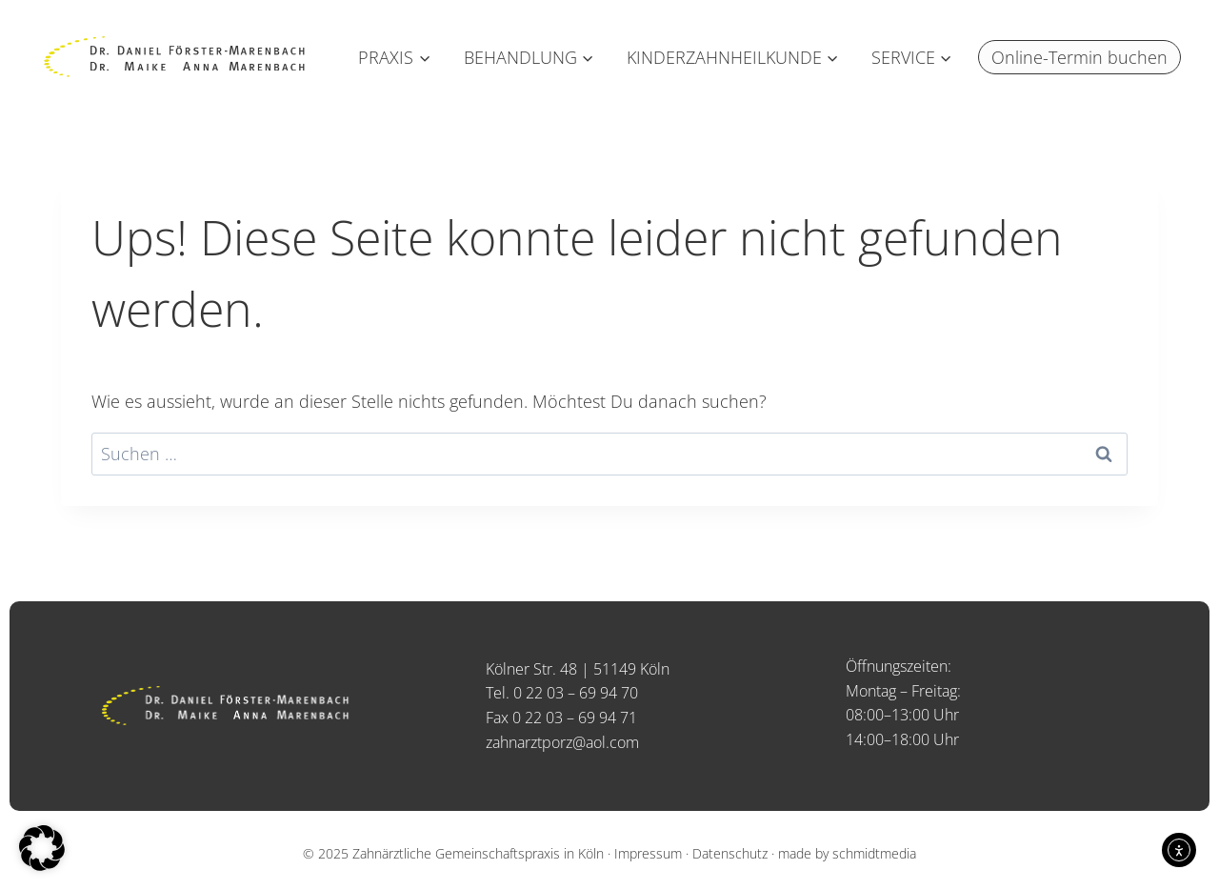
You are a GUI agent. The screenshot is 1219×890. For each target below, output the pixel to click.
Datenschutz (730, 853)
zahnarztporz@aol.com (562, 742)
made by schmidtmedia (847, 853)
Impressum (648, 853)
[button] (42, 848)
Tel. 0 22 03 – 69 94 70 (562, 692)
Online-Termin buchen (1079, 57)
